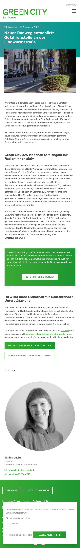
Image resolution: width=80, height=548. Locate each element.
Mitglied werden (38, 490)
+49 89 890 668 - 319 (19, 474)
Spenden (11, 490)
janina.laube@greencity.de (22, 470)
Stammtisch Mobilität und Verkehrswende (44, 334)
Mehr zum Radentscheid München (29, 345)
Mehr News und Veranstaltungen (29, 355)
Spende (65, 330)
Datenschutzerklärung (17, 512)
